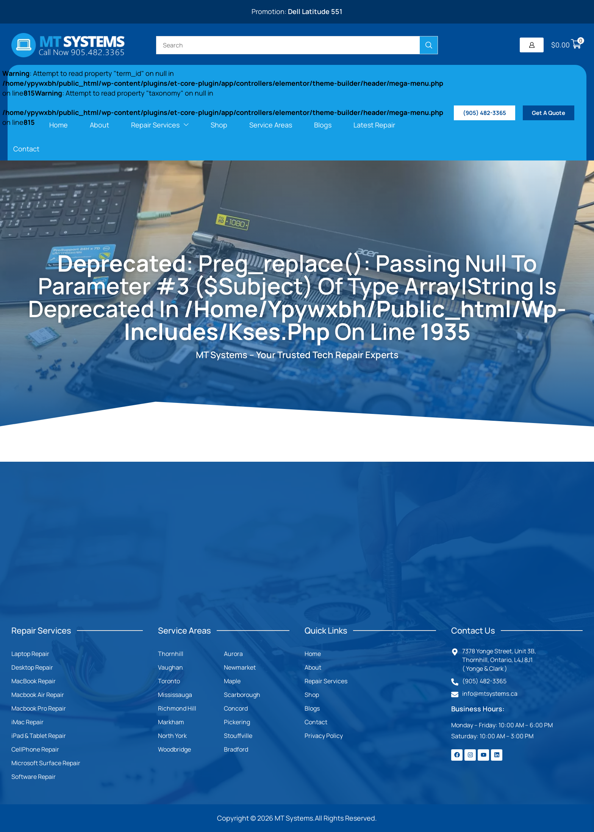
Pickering (237, 722)
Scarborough (242, 694)
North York (172, 735)
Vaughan (170, 667)
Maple (232, 681)
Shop (312, 694)
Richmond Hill (177, 708)
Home (313, 654)
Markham (171, 722)
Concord (236, 708)
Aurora (233, 654)
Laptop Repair (30, 654)
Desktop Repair (32, 667)
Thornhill (170, 654)
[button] (532, 45)
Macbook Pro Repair (38, 708)
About (313, 667)
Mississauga (175, 694)
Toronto (169, 681)
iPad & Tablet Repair (38, 735)
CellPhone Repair (35, 749)
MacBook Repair (33, 681)
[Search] (429, 45)
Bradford (236, 749)
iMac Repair (27, 722)
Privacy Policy (324, 735)
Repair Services (326, 681)
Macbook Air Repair (37, 694)
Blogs (312, 708)
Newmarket (240, 667)
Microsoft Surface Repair (45, 763)
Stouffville (238, 735)
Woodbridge (174, 749)
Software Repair (33, 776)
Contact (316, 722)
